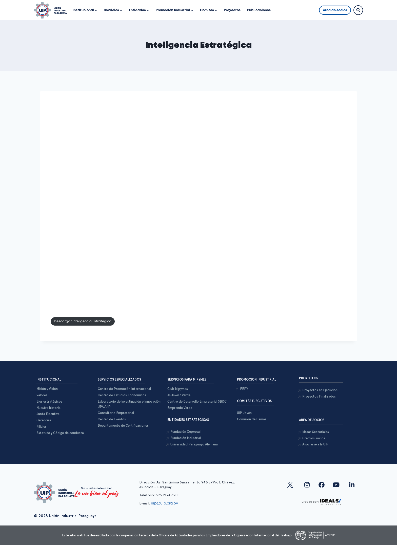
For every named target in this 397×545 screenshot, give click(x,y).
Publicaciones (259, 10)
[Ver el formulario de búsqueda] (358, 10)
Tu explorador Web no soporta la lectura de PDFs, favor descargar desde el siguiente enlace (198, 203)
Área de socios (335, 10)
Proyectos (232, 10)
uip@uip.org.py (165, 503)
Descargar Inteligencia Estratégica (82, 321)
